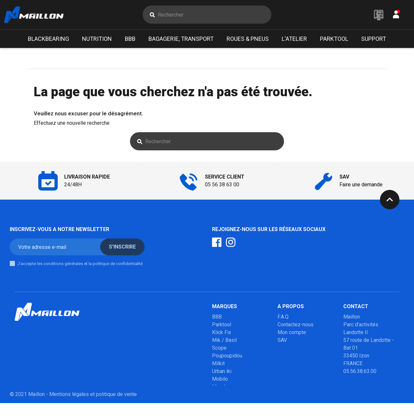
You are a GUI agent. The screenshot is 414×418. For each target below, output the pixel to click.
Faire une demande (361, 186)
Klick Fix (221, 334)
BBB (217, 318)
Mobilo (220, 380)
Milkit (218, 365)
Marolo (220, 388)
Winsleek (222, 396)
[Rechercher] (214, 15)
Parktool (221, 326)
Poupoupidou (227, 357)
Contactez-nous (295, 326)
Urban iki (221, 373)
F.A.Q (283, 318)
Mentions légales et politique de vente (93, 409)
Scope (219, 349)
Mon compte (292, 334)
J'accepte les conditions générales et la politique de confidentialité (80, 265)
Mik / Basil (224, 342)
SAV (282, 342)
